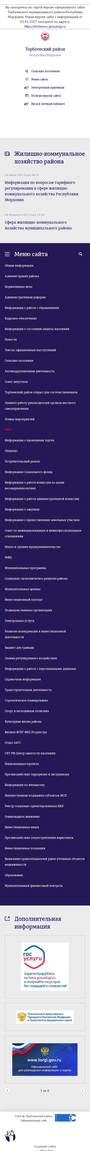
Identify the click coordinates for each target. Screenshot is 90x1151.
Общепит (11, 451)
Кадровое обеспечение (21, 318)
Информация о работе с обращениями (32, 308)
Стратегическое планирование (26, 700)
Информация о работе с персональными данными (40, 669)
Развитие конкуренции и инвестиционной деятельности (35, 634)
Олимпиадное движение (22, 816)
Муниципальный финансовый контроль (34, 885)
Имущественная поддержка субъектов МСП (36, 795)
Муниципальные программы (25, 568)
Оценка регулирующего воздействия (31, 658)
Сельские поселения (45, 71)
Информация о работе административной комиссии (42, 499)
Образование (14, 875)
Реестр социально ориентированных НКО (34, 806)
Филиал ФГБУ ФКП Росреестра (26, 732)
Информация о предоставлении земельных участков (42, 520)
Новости (11, 339)
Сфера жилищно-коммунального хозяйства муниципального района (38, 225)
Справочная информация (23, 679)
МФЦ (8, 557)
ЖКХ (8, 430)
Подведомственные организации (28, 610)
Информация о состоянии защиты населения (37, 329)
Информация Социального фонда (28, 472)
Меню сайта (39, 79)
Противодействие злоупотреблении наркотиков (39, 837)
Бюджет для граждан (19, 647)
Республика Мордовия (45, 55)
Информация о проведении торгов (29, 440)
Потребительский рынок (22, 461)
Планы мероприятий (20, 419)
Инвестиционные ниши (22, 827)
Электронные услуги (19, 621)
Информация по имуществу (25, 785)
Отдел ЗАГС (13, 742)
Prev (7, 1091)
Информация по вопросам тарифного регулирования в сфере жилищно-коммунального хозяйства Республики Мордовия (41, 191)
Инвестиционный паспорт (24, 599)
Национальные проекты (22, 764)
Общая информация (19, 265)
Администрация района (22, 276)
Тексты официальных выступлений (30, 350)
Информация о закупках (22, 509)
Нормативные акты (18, 286)
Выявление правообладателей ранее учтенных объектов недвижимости (45, 861)
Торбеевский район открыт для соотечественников (41, 392)
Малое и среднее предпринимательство (33, 547)
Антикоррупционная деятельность (29, 371)
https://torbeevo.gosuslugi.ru (45, 26)
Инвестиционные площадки (25, 848)
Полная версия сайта (46, 95)
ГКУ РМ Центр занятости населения (30, 753)
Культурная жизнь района (23, 721)
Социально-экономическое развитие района (36, 578)
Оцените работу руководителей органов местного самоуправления (40, 405)
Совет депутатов (16, 382)
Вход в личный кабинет (48, 104)
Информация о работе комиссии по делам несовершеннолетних (34, 485)
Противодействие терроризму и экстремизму (37, 774)
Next (82, 1091)
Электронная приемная (47, 87)
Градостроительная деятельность (28, 690)
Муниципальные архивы (23, 589)
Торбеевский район (45, 49)
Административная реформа (25, 297)
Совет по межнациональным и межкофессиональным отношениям (43, 533)
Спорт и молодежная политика (27, 711)
